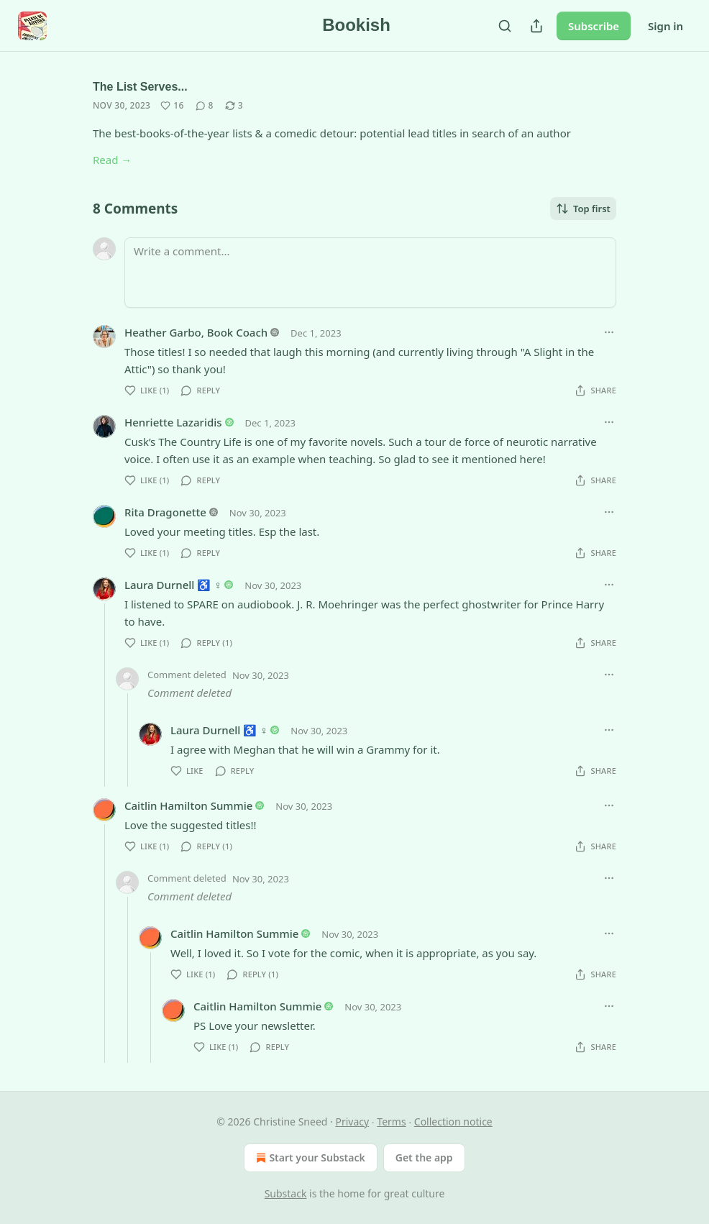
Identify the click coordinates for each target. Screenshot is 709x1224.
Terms (391, 1121)
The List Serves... (140, 87)
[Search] (504, 26)
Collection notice (453, 1121)
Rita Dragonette (165, 512)
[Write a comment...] (370, 272)
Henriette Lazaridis (173, 422)
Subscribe (593, 26)
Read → (112, 159)
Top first (583, 208)
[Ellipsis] (609, 332)
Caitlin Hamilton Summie (188, 805)
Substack (286, 1193)
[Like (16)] (172, 105)
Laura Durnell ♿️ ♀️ (172, 584)
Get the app (424, 1157)
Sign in (665, 26)
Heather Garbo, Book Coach (195, 332)
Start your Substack (309, 1158)
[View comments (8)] (204, 105)
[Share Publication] (536, 26)
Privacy (352, 1121)
